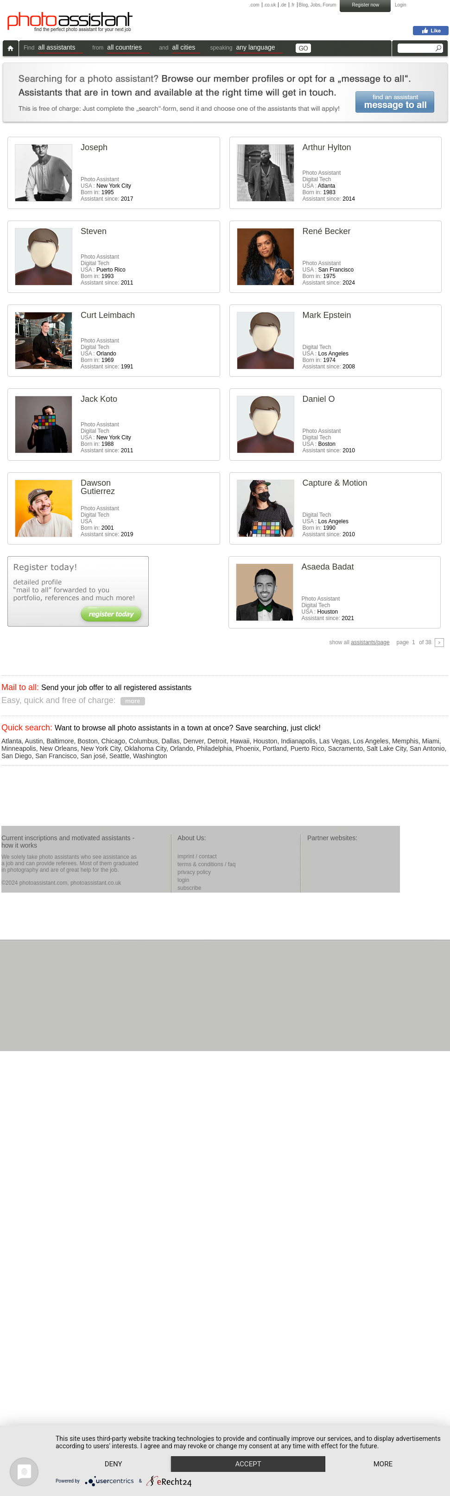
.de (283, 4)
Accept (254, 1447)
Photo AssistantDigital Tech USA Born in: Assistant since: (107, 521)
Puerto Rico (307, 748)
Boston (87, 741)
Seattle (119, 756)
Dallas (171, 741)
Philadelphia (214, 748)
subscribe (189, 888)
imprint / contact (197, 856)
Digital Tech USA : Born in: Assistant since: (329, 357)
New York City (100, 748)
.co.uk (269, 4)
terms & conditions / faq (206, 864)
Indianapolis (298, 741)
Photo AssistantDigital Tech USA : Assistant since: (329, 441)
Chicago (113, 741)
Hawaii (239, 741)
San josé (92, 756)
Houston (265, 741)
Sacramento (345, 748)
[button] (60, 48)
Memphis (405, 741)
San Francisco (55, 756)
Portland (275, 748)
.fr (293, 4)
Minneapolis (18, 748)
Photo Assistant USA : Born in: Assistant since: (107, 189)
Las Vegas (334, 741)
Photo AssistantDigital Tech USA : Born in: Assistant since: (329, 186)
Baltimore (60, 741)
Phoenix (247, 748)
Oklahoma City (145, 748)
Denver (193, 741)
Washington (150, 756)
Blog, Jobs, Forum (317, 4)
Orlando (181, 748)
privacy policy (194, 872)
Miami (430, 741)
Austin (34, 741)
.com (254, 4)
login (183, 880)
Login (400, 4)
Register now (365, 4)
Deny (116, 1447)
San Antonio (427, 748)
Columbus (143, 741)
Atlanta (11, 741)
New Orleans (58, 748)
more (115, 1463)
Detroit (216, 741)
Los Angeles (370, 741)
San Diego (16, 756)
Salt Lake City (386, 748)
